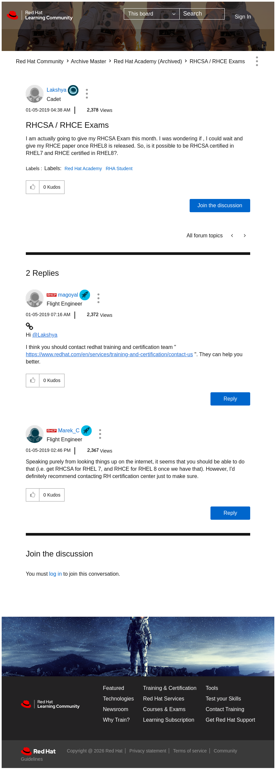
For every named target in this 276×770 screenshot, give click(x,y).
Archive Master (88, 61)
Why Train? (116, 720)
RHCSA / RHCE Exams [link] (217, 61)
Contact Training (225, 709)
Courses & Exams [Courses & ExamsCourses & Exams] (164, 709)
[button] (86, 93)
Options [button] (257, 61)
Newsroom (115, 709)
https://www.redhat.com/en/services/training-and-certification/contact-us (109, 354)
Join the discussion (220, 205)
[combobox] (202, 14)
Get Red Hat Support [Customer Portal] (230, 720)
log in (55, 574)
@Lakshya (45, 335)
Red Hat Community (40, 61)
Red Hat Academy (83, 168)
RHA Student (119, 168)
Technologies (118, 698)
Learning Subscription (168, 720)
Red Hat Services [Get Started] (163, 698)
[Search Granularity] (151, 14)
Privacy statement (147, 750)
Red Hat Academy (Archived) (148, 61)
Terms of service (190, 750)
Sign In (243, 17)
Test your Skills (223, 698)
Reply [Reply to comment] (230, 399)
